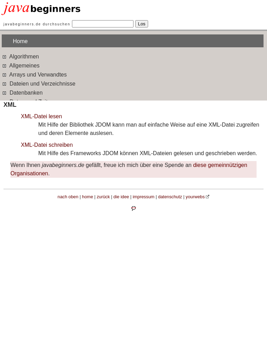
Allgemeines (21, 65)
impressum (144, 196)
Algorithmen (20, 56)
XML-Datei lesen (41, 116)
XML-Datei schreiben (47, 145)
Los (142, 23)
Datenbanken (22, 92)
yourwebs (195, 196)
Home (20, 41)
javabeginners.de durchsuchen (36, 24)
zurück (103, 196)
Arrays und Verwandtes (34, 74)
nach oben (68, 196)
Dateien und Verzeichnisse (38, 83)
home (87, 196)
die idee (121, 196)
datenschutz (170, 196)
